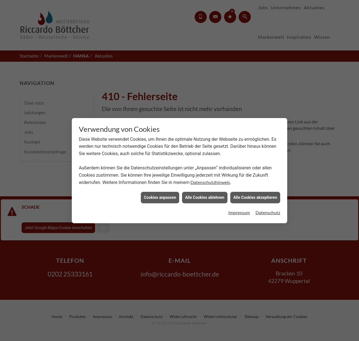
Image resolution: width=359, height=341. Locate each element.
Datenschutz (268, 211)
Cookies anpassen (160, 196)
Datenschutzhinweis (210, 181)
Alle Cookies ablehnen (204, 196)
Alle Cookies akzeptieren (255, 196)
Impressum (239, 211)
